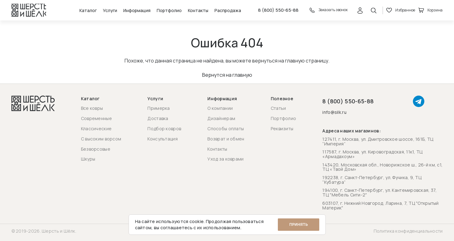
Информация (131, 12)
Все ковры (92, 108)
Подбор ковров (164, 128)
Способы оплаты (225, 128)
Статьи (278, 108)
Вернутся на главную (227, 78)
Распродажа (222, 12)
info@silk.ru (334, 112)
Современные (96, 119)
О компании (220, 108)
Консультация (162, 139)
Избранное (401, 12)
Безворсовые (95, 149)
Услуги (105, 12)
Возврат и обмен (225, 139)
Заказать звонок (327, 12)
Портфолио (163, 12)
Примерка (158, 108)
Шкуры (88, 159)
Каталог (82, 12)
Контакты (193, 12)
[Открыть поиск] (374, 11)
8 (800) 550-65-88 (275, 12)
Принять (298, 224)
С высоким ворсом (101, 139)
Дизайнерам (221, 119)
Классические (96, 128)
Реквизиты (282, 128)
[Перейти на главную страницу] (30, 12)
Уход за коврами (225, 159)
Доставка (157, 119)
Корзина (431, 12)
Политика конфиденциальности (408, 231)
